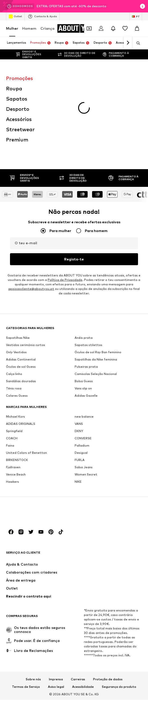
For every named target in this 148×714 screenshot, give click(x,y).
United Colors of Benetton (26, 381)
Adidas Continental (21, 288)
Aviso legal (56, 615)
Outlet (15, 16)
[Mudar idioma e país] (136, 16)
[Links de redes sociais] (11, 460)
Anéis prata (84, 266)
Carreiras (78, 607)
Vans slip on (83, 317)
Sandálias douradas (21, 309)
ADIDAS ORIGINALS (20, 352)
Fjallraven (13, 395)
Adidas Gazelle (86, 324)
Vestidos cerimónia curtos (25, 273)
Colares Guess (17, 324)
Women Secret (86, 403)
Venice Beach (16, 403)
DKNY (79, 359)
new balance (84, 345)
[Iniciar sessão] (101, 28)
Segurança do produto (119, 615)
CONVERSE (83, 366)
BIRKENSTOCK (17, 388)
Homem (29, 28)
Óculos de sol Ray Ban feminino (98, 280)
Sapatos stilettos (88, 273)
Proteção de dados (108, 607)
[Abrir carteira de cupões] (89, 28)
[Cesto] (137, 28)
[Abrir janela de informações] (142, 6)
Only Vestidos (16, 280)
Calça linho (14, 302)
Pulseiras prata (86, 295)
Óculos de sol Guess (21, 295)
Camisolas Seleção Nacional (96, 302)
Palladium (82, 374)
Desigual (81, 381)
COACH (11, 366)
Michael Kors (15, 345)
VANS (79, 352)
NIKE (78, 410)
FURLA (80, 388)
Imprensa (56, 607)
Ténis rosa (13, 317)
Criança (47, 28)
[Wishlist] (125, 28)
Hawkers (12, 410)
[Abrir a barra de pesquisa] (137, 43)
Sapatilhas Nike (18, 266)
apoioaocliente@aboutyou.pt (31, 217)
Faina (10, 374)
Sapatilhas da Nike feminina (96, 288)
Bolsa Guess (84, 309)
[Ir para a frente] (128, 42)
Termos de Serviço (26, 615)
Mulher (12, 28)
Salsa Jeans (84, 395)
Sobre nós (33, 607)
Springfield (14, 359)
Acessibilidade (83, 615)
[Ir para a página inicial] (77, 28)
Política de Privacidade (65, 208)
